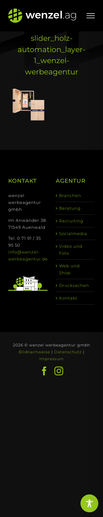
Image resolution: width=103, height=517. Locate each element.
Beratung (69, 208)
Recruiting (71, 221)
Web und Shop (69, 269)
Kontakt (68, 298)
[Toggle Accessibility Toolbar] (89, 503)
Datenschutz (68, 351)
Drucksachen (74, 285)
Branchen (70, 195)
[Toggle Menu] (90, 15)
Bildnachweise (34, 351)
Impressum (51, 358)
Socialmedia (73, 233)
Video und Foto (70, 250)
